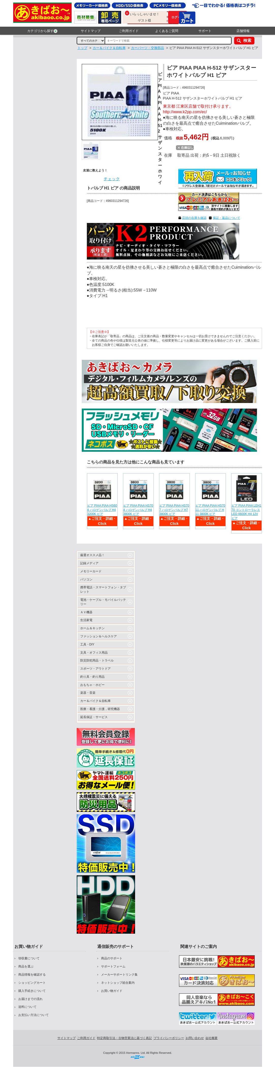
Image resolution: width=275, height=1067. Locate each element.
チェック (112, 179)
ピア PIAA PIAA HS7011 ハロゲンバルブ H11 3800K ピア (210, 510)
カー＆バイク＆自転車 (95, 701)
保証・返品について (226, 218)
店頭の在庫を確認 (194, 218)
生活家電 (86, 620)
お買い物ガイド (111, 991)
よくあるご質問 (166, 31)
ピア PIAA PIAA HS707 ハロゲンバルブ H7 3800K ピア (174, 510)
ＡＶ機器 (86, 612)
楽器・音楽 (87, 692)
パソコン (86, 579)
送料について (27, 1007)
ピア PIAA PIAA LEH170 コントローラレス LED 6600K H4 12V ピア (246, 512)
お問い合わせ (195, 1038)
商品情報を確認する (32, 974)
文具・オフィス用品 (94, 652)
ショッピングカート (32, 982)
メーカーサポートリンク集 (119, 974)
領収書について (29, 958)
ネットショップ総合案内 (118, 982)
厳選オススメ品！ (92, 555)
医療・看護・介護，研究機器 (100, 709)
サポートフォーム (113, 966)
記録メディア (89, 563)
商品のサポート (111, 958)
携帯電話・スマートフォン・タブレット (103, 589)
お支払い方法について (33, 1015)
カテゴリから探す (42, 31)
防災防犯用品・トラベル (97, 660)
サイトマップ (91, 31)
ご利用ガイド (129, 31)
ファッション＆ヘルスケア (98, 636)
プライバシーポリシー (169, 1038)
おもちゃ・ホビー (92, 685)
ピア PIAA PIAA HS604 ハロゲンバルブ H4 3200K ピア (102, 510)
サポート (205, 31)
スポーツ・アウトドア (95, 668)
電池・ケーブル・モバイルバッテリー (103, 602)
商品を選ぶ (26, 966)
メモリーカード (91, 571)
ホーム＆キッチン (92, 628)
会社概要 (211, 1038)
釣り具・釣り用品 (92, 676)
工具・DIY (87, 644)
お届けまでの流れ (30, 999)
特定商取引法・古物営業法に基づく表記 (124, 1038)
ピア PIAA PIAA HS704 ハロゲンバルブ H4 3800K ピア (138, 510)
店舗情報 (243, 31)
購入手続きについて (32, 991)
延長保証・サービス (94, 717)
